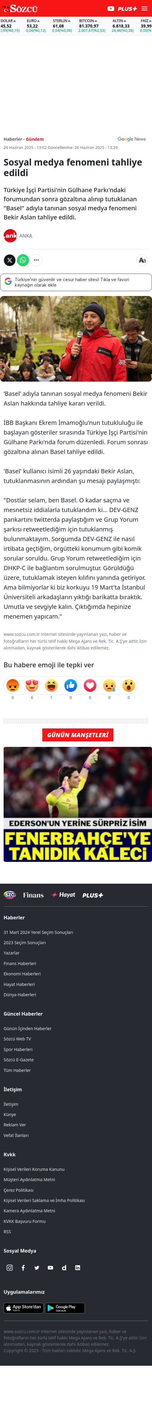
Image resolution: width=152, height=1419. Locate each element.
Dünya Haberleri (20, 994)
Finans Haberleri (20, 963)
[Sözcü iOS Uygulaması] (24, 1307)
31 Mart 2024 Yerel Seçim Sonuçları (38, 932)
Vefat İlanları (16, 1135)
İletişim (13, 1089)
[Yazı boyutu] (142, 260)
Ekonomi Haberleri (22, 974)
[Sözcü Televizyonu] (10, 895)
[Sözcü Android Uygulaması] (65, 1307)
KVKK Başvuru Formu (25, 1221)
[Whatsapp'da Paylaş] (23, 260)
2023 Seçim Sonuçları (25, 942)
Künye (10, 1114)
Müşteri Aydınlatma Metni (29, 1179)
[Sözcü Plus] (92, 895)
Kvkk (10, 1154)
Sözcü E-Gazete (19, 1060)
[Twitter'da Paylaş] (10, 260)
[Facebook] (23, 1268)
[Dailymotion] (64, 1268)
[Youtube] (50, 1268)
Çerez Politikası (19, 1190)
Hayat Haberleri (19, 984)
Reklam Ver (15, 1125)
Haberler (14, 917)
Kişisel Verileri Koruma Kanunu (34, 1169)
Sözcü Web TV (17, 1039)
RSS (7, 1231)
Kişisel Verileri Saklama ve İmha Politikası (44, 1200)
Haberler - (14, 139)
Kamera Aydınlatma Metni (29, 1211)
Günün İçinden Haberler (28, 1028)
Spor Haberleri (18, 1049)
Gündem (35, 139)
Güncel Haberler (23, 1013)
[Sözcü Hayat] (63, 894)
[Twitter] (37, 1268)
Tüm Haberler (17, 1070)
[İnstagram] (10, 1268)
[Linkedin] (78, 1268)
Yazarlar (12, 953)
